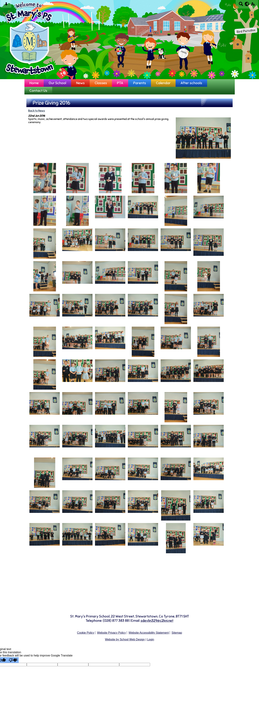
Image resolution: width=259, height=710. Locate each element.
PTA (120, 83)
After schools (191, 83)
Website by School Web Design (125, 639)
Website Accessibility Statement (149, 632)
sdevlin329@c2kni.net (157, 621)
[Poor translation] (13, 660)
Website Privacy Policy (111, 632)
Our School (57, 83)
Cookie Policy (85, 632)
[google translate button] (247, 4)
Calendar (163, 83)
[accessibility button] (252, 5)
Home (34, 83)
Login (150, 639)
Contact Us (38, 90)
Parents (139, 83)
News (80, 83)
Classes (101, 83)
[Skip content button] (6, 5)
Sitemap (176, 632)
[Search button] (240, 5)
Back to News (36, 110)
